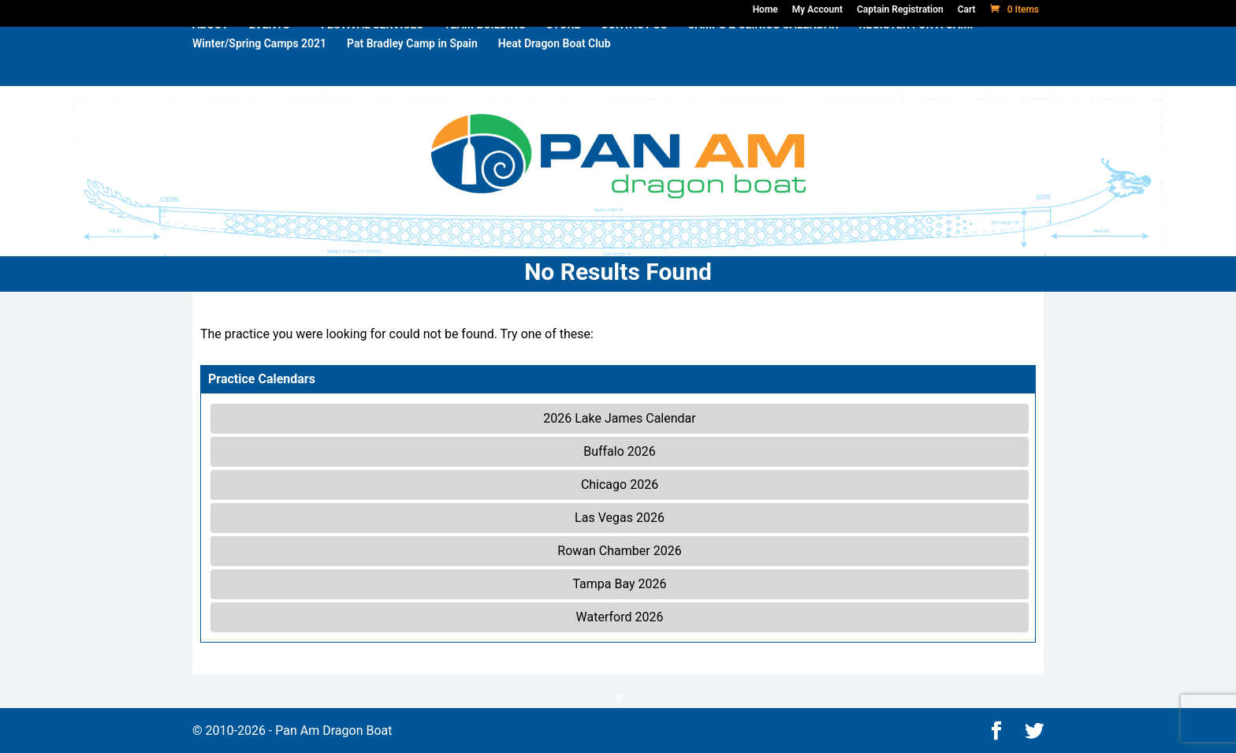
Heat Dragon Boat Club (554, 69)
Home (765, 9)
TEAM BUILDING (485, 50)
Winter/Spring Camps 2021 (259, 69)
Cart (967, 9)
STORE (563, 50)
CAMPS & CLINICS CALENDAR (762, 50)
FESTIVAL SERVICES (372, 50)
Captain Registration (900, 9)
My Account (817, 9)
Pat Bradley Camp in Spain (412, 69)
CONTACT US (634, 50)
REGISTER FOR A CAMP (918, 50)
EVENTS (269, 50)
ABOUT (210, 50)
